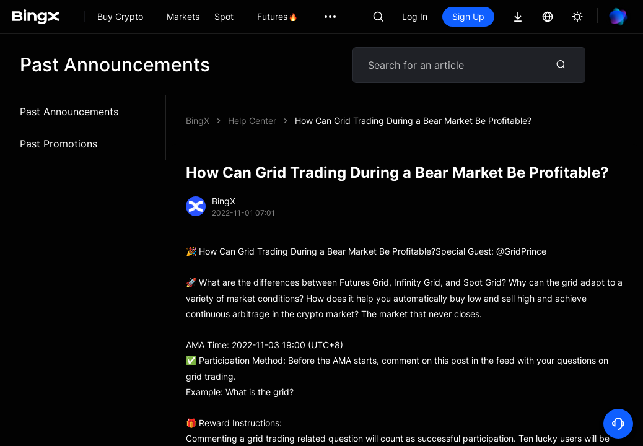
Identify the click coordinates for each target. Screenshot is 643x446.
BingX (197, 120)
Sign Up (468, 16)
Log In (414, 16)
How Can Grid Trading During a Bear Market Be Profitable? (413, 120)
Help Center (252, 120)
